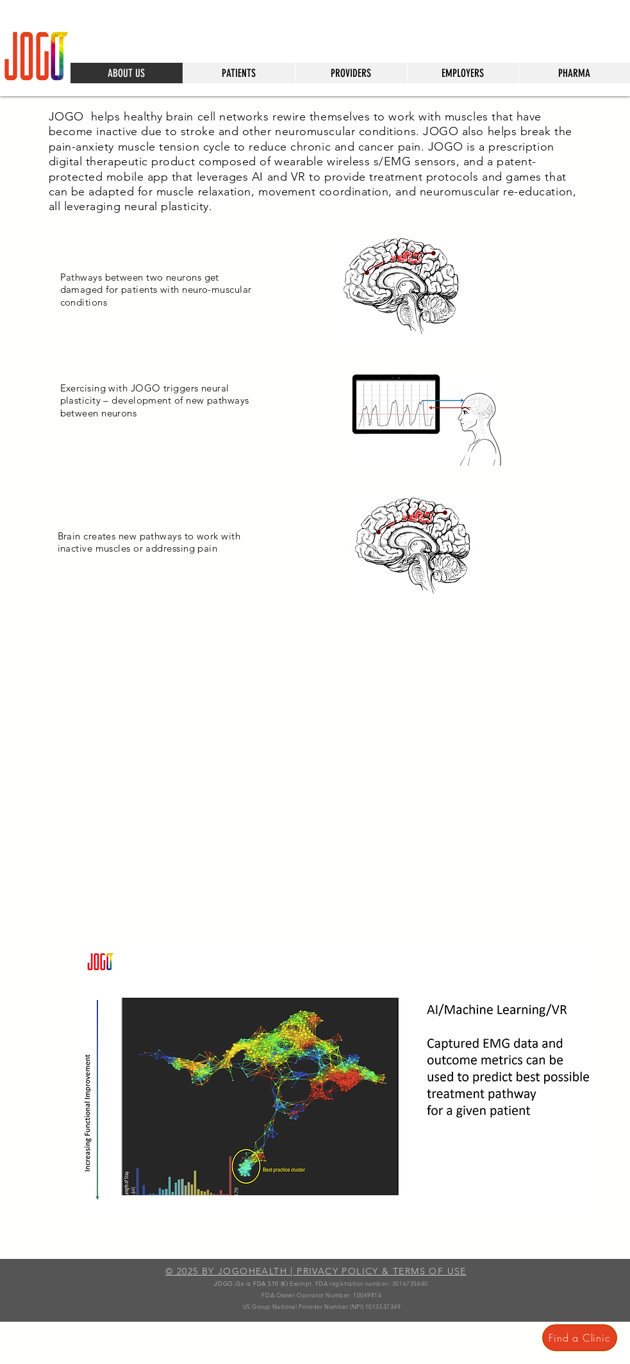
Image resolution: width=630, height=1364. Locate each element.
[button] (239, 73)
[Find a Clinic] (579, 1337)
